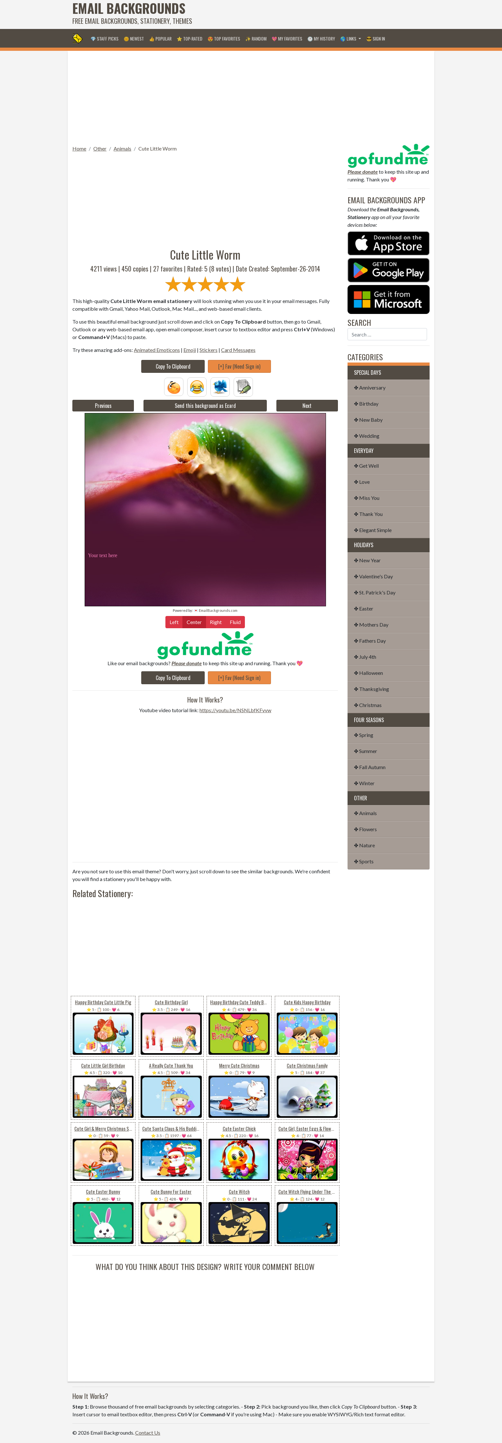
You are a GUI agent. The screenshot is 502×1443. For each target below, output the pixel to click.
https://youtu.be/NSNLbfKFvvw (235, 710)
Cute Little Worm (157, 148)
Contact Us (147, 1432)
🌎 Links (348, 38)
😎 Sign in (375, 38)
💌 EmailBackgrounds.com (215, 610)
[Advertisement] (312, 14)
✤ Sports (364, 861)
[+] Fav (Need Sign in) (239, 366)
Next (306, 405)
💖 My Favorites (287, 38)
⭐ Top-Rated (189, 38)
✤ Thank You (368, 514)
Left (174, 621)
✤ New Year (367, 560)
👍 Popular (160, 38)
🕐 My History (321, 38)
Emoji (189, 350)
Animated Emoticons (157, 350)
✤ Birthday (366, 403)
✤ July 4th (365, 657)
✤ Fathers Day (370, 641)
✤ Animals (365, 813)
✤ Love (362, 482)
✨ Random (255, 38)
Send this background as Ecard (205, 405)
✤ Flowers (365, 829)
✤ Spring (363, 735)
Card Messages (238, 350)
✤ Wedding (366, 436)
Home (79, 148)
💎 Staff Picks (104, 38)
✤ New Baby (368, 420)
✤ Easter (363, 608)
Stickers (209, 350)
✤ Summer (365, 751)
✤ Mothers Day (371, 624)
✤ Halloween (368, 673)
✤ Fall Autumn (370, 767)
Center (194, 621)
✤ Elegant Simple (373, 530)
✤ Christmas (368, 705)
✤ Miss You (366, 498)
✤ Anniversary (370, 387)
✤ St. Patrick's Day (374, 592)
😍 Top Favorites (224, 38)
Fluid (235, 621)
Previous (103, 405)
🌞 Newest (134, 38)
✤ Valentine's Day (373, 576)
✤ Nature (364, 845)
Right (216, 621)
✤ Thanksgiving (371, 689)
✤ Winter (364, 783)
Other (100, 148)
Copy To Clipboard (173, 366)
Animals (122, 148)
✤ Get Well (366, 466)
